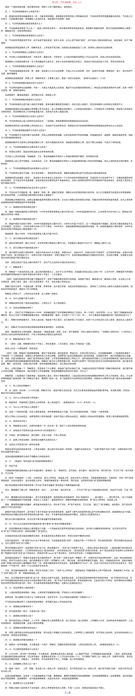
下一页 (68, 692)
